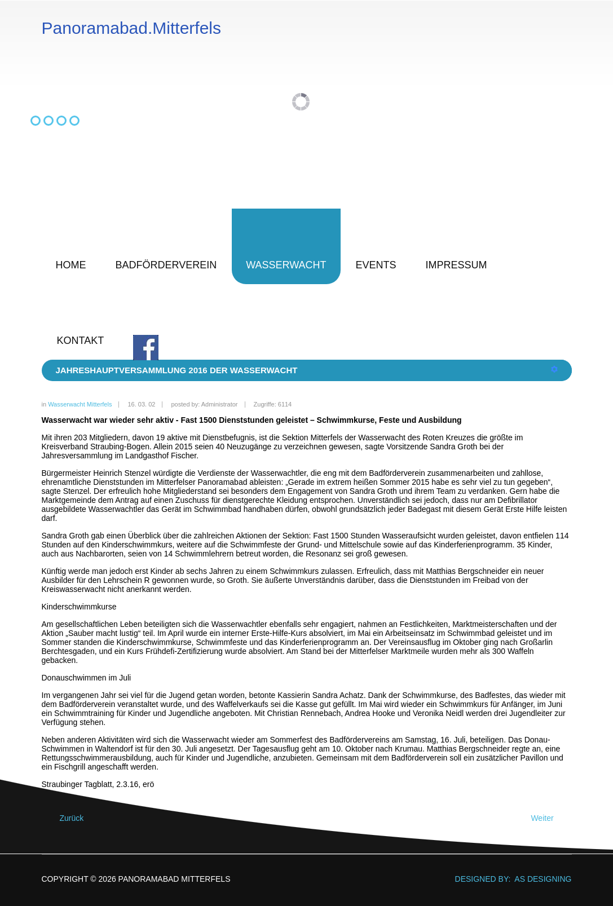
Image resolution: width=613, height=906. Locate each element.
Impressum (456, 265)
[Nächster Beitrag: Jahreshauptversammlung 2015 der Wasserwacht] (547, 818)
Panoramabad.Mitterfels (132, 28)
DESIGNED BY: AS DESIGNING (509, 878)
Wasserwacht (286, 265)
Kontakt (80, 340)
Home (71, 265)
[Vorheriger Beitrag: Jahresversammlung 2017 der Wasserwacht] (67, 818)
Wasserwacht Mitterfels (80, 404)
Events (376, 265)
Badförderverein (166, 265)
